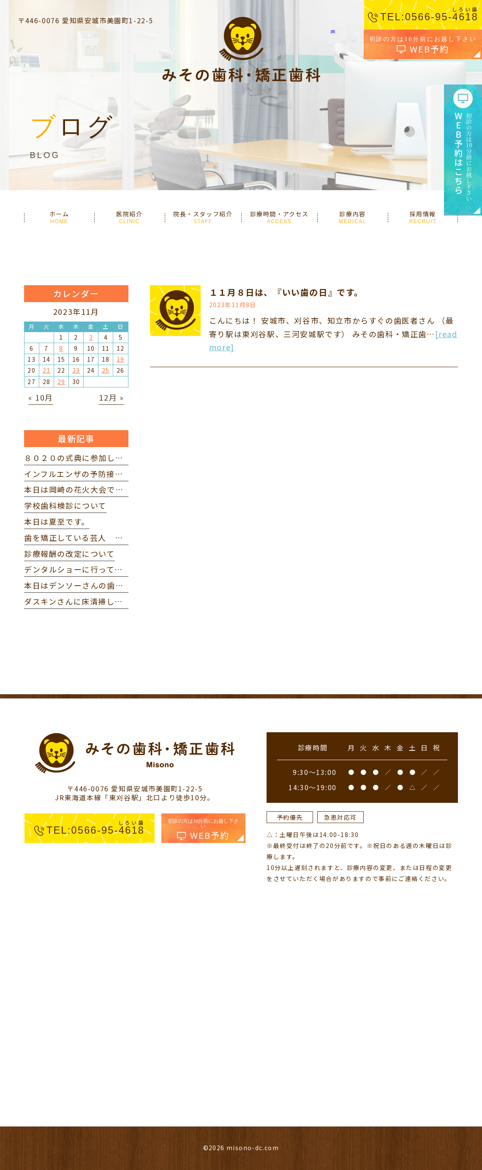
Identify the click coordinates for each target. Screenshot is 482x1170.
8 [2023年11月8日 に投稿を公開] (61, 348)
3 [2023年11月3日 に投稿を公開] (91, 337)
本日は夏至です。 (57, 521)
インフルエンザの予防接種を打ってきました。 (110, 473)
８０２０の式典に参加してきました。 (94, 457)
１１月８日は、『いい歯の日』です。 (286, 292)
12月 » (111, 397)
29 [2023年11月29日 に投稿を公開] (61, 381)
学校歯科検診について (65, 505)
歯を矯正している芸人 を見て (81, 537)
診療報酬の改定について (69, 553)
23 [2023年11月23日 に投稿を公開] (76, 370)
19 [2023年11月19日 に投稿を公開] (121, 359)
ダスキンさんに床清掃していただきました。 (106, 601)
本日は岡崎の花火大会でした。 (82, 489)
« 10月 (40, 397)
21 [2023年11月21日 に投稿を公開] (47, 370)
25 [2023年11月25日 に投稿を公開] (106, 370)
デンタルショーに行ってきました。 (90, 569)
